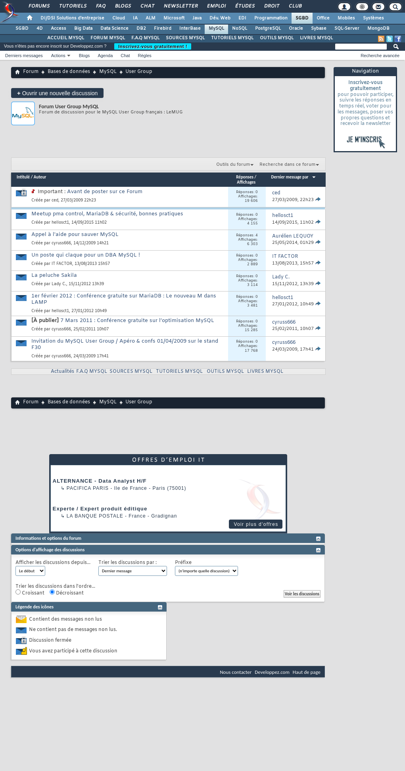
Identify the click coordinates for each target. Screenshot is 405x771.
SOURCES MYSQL (185, 38)
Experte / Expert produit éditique (100, 509)
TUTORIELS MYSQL (232, 38)
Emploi (216, 6)
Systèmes (373, 18)
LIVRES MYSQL (316, 38)
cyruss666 (61, 243)
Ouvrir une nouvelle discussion (57, 93)
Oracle (296, 28)
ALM (150, 18)
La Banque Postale (95, 516)
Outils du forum (233, 164)
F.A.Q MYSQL (145, 38)
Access (58, 28)
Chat (147, 6)
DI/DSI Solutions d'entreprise (72, 18)
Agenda (105, 55)
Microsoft (173, 18)
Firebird (162, 28)
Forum (30, 72)
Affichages (246, 182)
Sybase (318, 28)
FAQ (100, 6)
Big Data (83, 28)
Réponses (244, 177)
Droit (271, 6)
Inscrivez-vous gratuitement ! (152, 46)
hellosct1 (60, 222)
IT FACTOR (62, 264)
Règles (145, 55)
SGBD (302, 18)
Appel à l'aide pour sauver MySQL (75, 234)
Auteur (40, 177)
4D (39, 28)
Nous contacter (235, 672)
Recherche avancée (380, 55)
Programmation (271, 18)
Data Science (114, 28)
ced (55, 200)
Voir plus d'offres (256, 524)
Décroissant (67, 592)
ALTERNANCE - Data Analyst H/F (100, 481)
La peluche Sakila (54, 275)
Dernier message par (293, 177)
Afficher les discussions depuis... (52, 563)
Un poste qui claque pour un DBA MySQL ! (85, 255)
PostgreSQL (268, 28)
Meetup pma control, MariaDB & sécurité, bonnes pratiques (107, 214)
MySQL (216, 28)
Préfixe (183, 563)
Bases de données (69, 72)
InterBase (190, 28)
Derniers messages (24, 55)
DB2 (141, 28)
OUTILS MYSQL (277, 38)
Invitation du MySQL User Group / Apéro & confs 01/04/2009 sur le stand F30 (124, 344)
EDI (242, 18)
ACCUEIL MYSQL (65, 38)
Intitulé (23, 177)
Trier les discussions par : (127, 563)
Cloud (118, 18)
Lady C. (59, 284)
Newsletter (180, 6)
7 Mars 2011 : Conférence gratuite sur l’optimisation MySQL (137, 320)
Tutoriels (72, 6)
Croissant (29, 592)
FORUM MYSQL (107, 38)
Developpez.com (272, 672)
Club (295, 6)
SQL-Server (346, 28)
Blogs (122, 6)
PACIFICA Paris (88, 488)
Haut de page (307, 672)
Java (197, 18)
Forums (38, 6)
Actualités (62, 371)
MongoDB (378, 28)
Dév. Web (219, 18)
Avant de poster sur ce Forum (104, 191)
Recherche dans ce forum (287, 164)
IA (135, 18)
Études (244, 6)
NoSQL (239, 28)
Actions (58, 55)
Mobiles (346, 18)
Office (323, 18)
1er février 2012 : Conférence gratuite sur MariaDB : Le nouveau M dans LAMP (123, 299)
